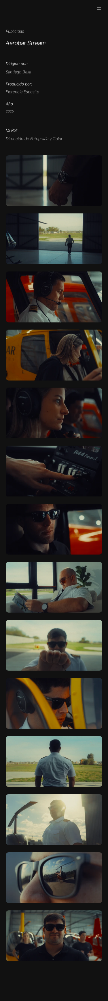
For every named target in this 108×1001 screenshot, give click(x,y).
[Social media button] (12, 9)
